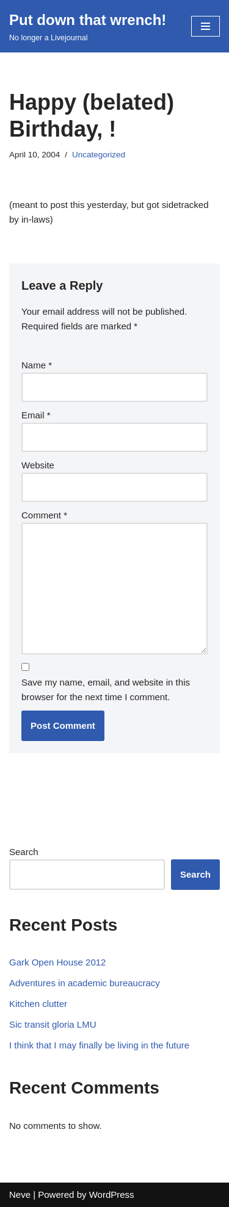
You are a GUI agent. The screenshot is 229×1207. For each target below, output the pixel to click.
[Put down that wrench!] (87, 26)
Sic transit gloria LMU (52, 1024)
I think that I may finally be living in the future (99, 1045)
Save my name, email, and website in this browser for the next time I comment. (105, 689)
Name (36, 365)
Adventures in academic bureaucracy (84, 983)
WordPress (111, 1194)
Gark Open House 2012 (57, 962)
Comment (44, 515)
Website (37, 465)
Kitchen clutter (38, 1003)
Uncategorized (98, 154)
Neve (20, 1194)
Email (36, 415)
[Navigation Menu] (205, 26)
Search (23, 852)
